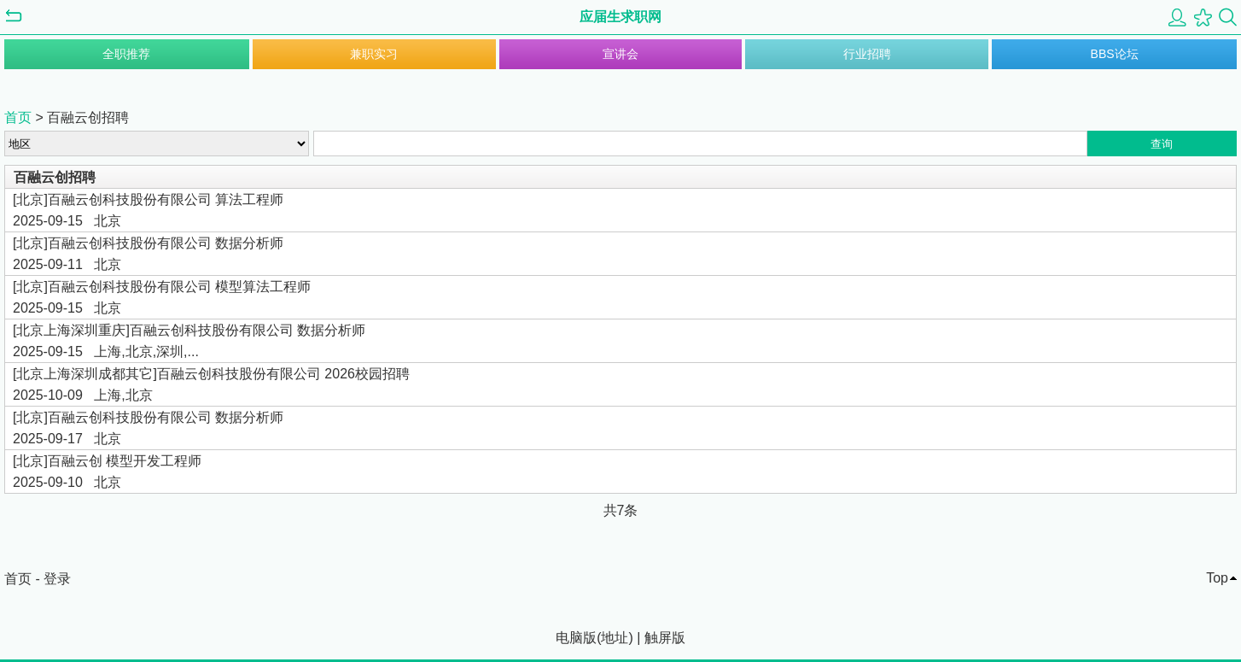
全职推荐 (126, 54)
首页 (18, 117)
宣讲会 (620, 54)
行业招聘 (867, 54)
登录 (57, 578)
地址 (614, 637)
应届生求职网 (620, 16)
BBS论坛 (1115, 54)
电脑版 (576, 637)
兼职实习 (374, 54)
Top (1217, 578)
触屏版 (664, 637)
